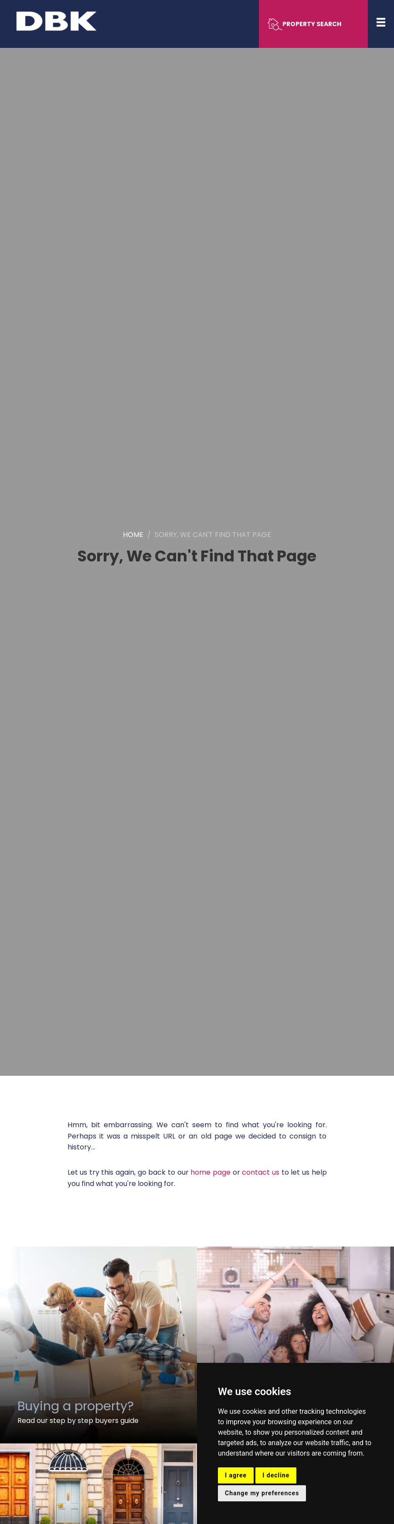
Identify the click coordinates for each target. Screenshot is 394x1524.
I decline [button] (275, 1475)
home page (210, 1172)
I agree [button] (236, 1475)
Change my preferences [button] (262, 1493)
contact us (260, 1172)
